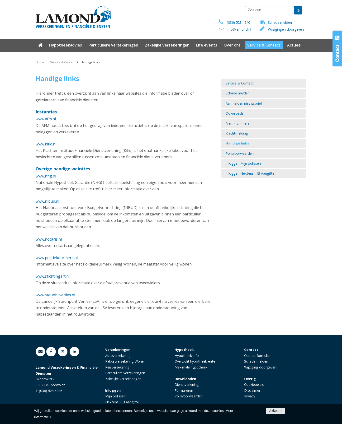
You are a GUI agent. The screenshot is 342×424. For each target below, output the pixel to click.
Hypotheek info (187, 355)
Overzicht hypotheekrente (195, 361)
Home (40, 62)
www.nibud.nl (47, 201)
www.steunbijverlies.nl (55, 295)
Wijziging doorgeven (260, 367)
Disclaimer (252, 390)
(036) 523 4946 (238, 22)
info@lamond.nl (239, 29)
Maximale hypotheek (191, 367)
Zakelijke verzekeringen (123, 379)
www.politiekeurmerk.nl (57, 257)
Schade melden (280, 22)
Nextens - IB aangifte (122, 402)
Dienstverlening (187, 384)
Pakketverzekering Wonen (125, 361)
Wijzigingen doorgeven (286, 29)
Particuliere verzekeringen (125, 373)
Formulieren (184, 390)
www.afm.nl (46, 118)
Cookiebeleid (254, 384)
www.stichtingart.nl (53, 276)
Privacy (249, 396)
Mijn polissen (115, 396)
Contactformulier (257, 355)
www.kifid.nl (46, 144)
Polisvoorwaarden (189, 396)
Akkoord (275, 411)
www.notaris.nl (49, 239)
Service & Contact (62, 62)
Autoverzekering (118, 355)
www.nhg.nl (46, 176)
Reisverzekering (117, 367)
